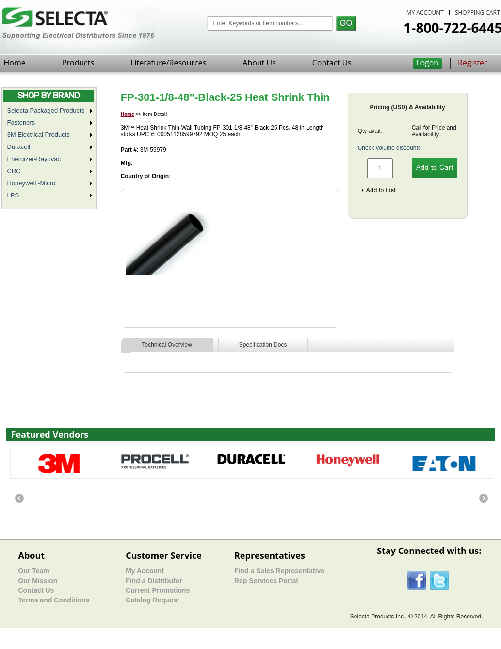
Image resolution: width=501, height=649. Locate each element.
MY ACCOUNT (425, 12)
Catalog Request (152, 600)
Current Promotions (158, 590)
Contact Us (332, 62)
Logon (427, 62)
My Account (145, 571)
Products (78, 62)
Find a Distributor (154, 580)
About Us (259, 62)
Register (472, 62)
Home (15, 62)
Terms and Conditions (54, 600)
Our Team (33, 571)
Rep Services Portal (266, 580)
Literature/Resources (168, 62)
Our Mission (38, 580)
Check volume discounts (389, 148)
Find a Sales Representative (279, 571)
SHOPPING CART (477, 12)
